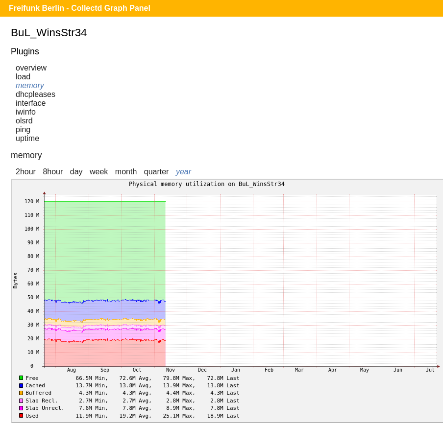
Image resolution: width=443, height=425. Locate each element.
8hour (53, 171)
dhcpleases (35, 94)
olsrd (24, 121)
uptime (27, 138)
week (99, 171)
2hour (26, 171)
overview (31, 68)
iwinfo (26, 112)
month (126, 171)
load (23, 76)
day (76, 171)
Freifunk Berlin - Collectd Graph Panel (79, 8)
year (183, 171)
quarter (156, 171)
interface (31, 103)
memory (30, 85)
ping (23, 129)
